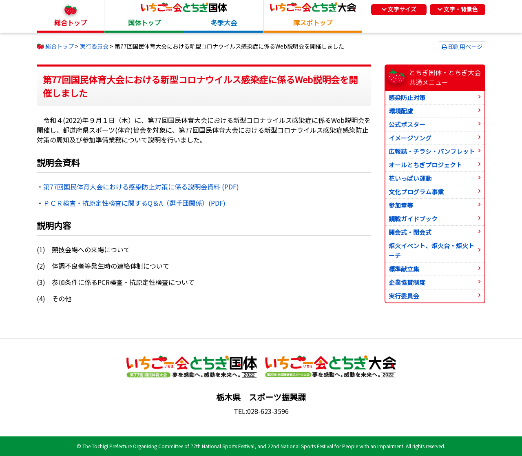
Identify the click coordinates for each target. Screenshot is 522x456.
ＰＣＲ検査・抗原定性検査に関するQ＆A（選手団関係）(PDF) (134, 203)
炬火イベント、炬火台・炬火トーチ (431, 250)
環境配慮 (401, 111)
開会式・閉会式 (410, 232)
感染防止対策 (407, 97)
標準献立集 (404, 269)
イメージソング (410, 137)
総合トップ (70, 22)
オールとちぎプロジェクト (425, 164)
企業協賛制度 (407, 282)
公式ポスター (407, 124)
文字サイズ (399, 9)
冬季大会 (224, 22)
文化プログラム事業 (416, 191)
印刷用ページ (465, 46)
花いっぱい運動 (410, 178)
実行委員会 (404, 295)
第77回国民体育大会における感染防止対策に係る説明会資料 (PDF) (141, 186)
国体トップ (144, 22)
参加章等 (401, 205)
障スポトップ (312, 22)
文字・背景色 (458, 9)
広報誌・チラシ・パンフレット (432, 151)
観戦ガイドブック (413, 218)
